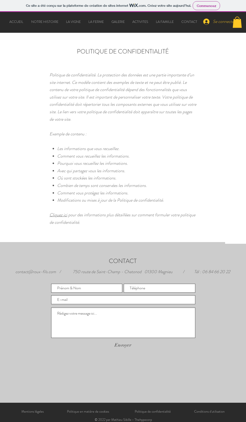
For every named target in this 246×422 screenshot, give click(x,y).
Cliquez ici (58, 215)
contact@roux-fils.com (35, 272)
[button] (237, 22)
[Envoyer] (123, 345)
